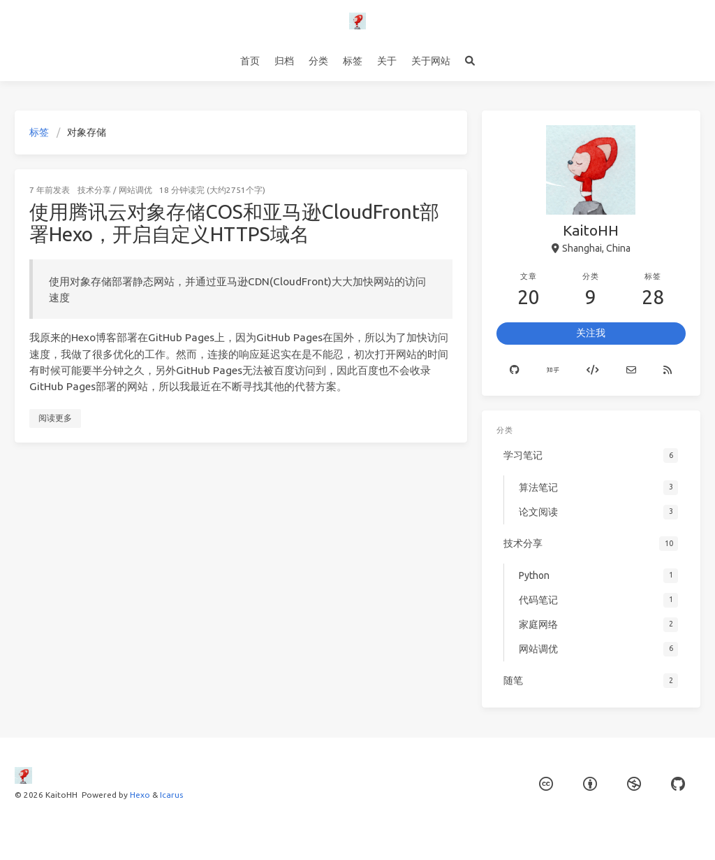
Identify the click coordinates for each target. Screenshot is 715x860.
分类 (318, 60)
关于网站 (430, 60)
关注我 (590, 332)
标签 (352, 60)
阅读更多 (55, 417)
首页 (250, 60)
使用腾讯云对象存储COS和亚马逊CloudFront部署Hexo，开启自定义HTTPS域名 (234, 223)
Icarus (171, 794)
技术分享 (94, 189)
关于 (387, 60)
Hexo (140, 794)
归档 (284, 60)
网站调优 (135, 189)
